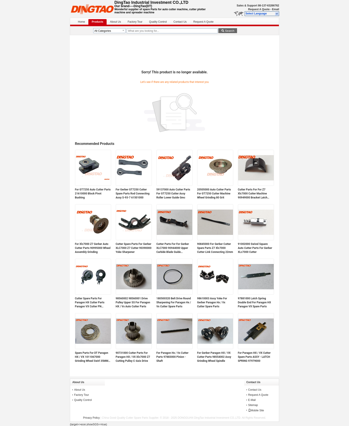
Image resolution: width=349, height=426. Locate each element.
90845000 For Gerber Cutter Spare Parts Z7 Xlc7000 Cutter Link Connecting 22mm (215, 248)
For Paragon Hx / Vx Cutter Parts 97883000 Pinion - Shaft (172, 356)
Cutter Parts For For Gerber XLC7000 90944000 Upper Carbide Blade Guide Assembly (172, 248)
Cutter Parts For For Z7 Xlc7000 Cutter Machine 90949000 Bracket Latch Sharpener (252, 194)
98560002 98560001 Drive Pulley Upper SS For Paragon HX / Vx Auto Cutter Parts (133, 302)
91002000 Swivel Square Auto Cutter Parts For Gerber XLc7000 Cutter (255, 248)
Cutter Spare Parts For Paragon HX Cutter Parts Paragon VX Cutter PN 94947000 (90, 302)
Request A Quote (259, 9)
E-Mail (252, 400)
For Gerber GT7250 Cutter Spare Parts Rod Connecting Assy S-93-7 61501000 (133, 193)
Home (81, 21)
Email (275, 9)
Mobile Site (256, 410)
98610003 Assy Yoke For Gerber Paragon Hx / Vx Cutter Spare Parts (212, 302)
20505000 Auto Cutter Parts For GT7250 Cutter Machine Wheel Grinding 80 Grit (214, 193)
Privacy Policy (91, 417)
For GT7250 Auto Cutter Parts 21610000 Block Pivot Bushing (93, 193)
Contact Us (180, 21)
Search (229, 30)
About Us (115, 21)
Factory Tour (135, 21)
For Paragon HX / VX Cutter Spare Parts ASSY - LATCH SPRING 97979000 (254, 356)
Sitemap (253, 405)
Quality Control (158, 21)
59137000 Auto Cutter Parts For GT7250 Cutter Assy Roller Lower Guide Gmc (173, 193)
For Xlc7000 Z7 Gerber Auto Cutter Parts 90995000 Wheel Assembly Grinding (93, 248)
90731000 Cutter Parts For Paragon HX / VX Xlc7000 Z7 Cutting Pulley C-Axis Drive (133, 356)
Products (97, 21)
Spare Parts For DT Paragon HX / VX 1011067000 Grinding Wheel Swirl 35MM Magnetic (91, 357)
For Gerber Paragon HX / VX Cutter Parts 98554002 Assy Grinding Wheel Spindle (214, 356)
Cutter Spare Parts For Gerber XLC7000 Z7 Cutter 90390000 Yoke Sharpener (134, 248)
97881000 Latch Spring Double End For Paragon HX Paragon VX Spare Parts (254, 302)
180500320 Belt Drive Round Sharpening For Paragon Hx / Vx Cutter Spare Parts (173, 302)
